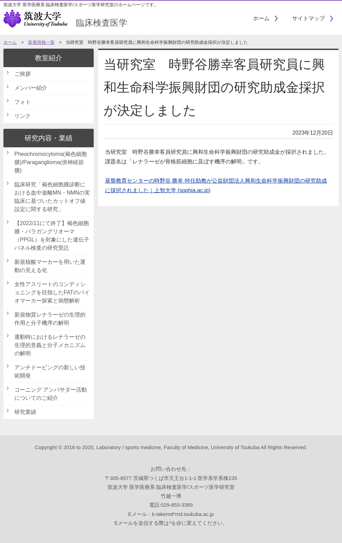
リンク (22, 116)
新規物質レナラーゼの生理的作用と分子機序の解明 (50, 319)
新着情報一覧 (41, 42)
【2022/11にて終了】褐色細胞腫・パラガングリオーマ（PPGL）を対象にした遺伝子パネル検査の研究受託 (51, 235)
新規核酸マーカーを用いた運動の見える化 (50, 266)
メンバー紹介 (30, 88)
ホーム (261, 18)
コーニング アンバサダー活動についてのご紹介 (50, 394)
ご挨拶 (22, 74)
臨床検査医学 (65, 22)
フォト (22, 102)
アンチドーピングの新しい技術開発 (50, 372)
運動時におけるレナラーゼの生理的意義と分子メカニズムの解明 (50, 345)
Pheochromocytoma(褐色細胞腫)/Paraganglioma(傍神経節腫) (50, 162)
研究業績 (25, 412)
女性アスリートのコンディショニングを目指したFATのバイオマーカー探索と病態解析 (52, 292)
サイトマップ (308, 18)
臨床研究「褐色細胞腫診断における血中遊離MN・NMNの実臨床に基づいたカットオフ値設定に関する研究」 (52, 197)
